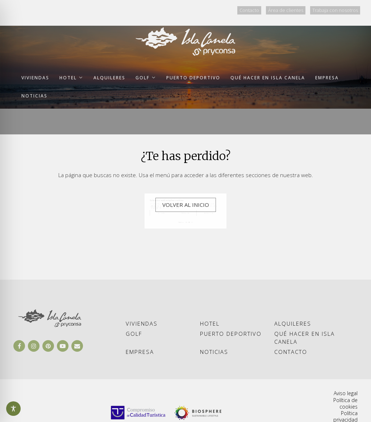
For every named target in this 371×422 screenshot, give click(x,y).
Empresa (140, 351)
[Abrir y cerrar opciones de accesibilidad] (13, 409)
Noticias (214, 351)
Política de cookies (345, 403)
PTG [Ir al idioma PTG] (218, 9)
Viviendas (142, 323)
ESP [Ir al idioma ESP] (181, 9)
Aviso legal (346, 393)
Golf (134, 333)
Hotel (210, 323)
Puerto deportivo (231, 333)
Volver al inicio (185, 204)
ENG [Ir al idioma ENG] (199, 9)
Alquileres (292, 323)
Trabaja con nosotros (335, 10)
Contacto (249, 10)
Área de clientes (285, 10)
